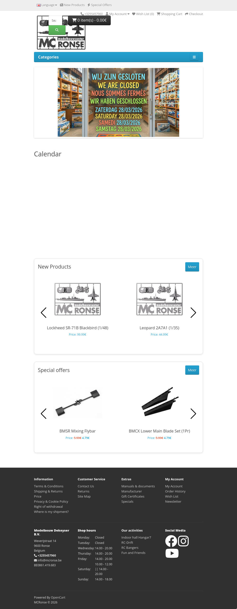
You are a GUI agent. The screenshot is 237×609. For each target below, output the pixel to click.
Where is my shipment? (51, 511)
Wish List (171, 496)
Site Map (84, 496)
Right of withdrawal (48, 506)
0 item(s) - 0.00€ (89, 20)
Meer (192, 266)
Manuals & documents (138, 486)
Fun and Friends (133, 552)
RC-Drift (127, 542)
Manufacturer (131, 491)
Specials (127, 501)
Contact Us (86, 486)
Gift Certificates (132, 496)
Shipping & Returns (48, 491)
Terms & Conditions (48, 486)
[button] (193, 312)
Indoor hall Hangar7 (136, 537)
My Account (174, 486)
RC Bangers (129, 547)
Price (37, 496)
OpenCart (58, 597)
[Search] (55, 20)
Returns (83, 491)
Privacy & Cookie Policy (51, 501)
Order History (175, 491)
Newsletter (173, 501)
